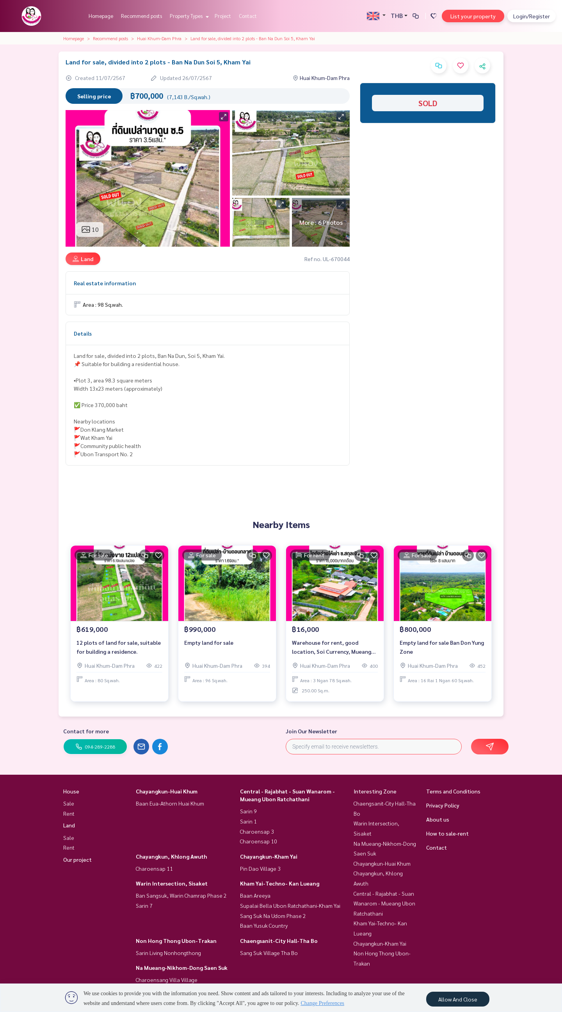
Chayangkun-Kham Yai (268, 856)
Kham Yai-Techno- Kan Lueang (279, 883)
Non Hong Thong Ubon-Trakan (176, 940)
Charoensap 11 (154, 868)
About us (437, 819)
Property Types (188, 15)
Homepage (101, 15)
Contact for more (86, 731)
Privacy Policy (442, 805)
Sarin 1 (248, 821)
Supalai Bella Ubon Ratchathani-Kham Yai (290, 905)
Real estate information (105, 282)
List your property (473, 16)
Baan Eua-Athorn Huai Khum (170, 803)
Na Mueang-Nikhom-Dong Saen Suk (182, 967)
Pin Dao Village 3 (260, 868)
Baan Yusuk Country (264, 925)
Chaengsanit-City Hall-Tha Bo (279, 940)
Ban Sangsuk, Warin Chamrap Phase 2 (181, 895)
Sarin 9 (248, 811)
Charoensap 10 (258, 841)
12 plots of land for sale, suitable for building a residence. (118, 647)
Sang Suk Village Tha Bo (269, 952)
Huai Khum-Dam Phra (159, 38)
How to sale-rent (447, 833)
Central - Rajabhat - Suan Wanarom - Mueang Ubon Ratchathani (384, 903)
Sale (68, 803)
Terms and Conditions (453, 791)
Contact (248, 15)
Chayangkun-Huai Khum (166, 791)
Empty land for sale (208, 642)
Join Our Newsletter (311, 731)
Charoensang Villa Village (166, 979)
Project (223, 15)
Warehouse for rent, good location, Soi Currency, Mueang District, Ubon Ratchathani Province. (331, 647)
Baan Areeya (255, 895)
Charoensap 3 (257, 831)
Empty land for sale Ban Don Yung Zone (442, 647)
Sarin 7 (144, 905)
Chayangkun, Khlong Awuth (171, 856)
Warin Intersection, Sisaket (172, 883)
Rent (69, 813)
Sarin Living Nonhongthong (168, 952)
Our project (77, 859)
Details (83, 333)
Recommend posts (141, 15)
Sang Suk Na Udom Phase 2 (273, 915)
